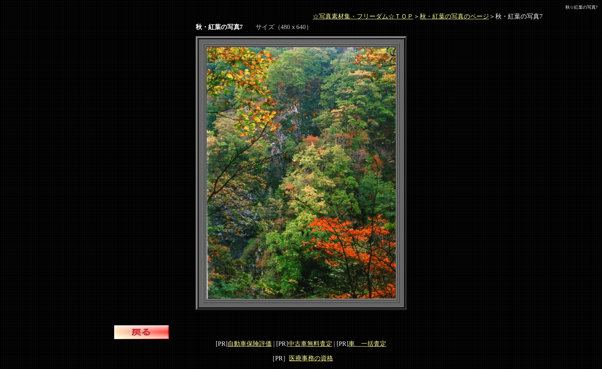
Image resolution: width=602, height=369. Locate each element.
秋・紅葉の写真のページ (454, 16)
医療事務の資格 (311, 358)
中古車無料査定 (310, 343)
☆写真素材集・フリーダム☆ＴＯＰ (363, 16)
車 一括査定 (367, 343)
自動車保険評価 (250, 343)
